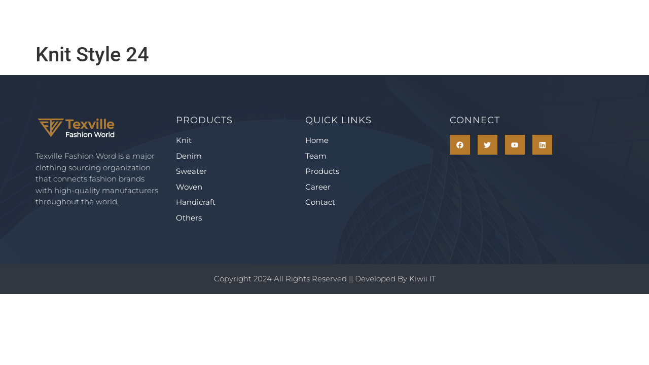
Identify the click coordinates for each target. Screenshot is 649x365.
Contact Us (442, 19)
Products (308, 19)
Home (194, 19)
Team (246, 19)
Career (373, 19)
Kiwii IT (422, 278)
